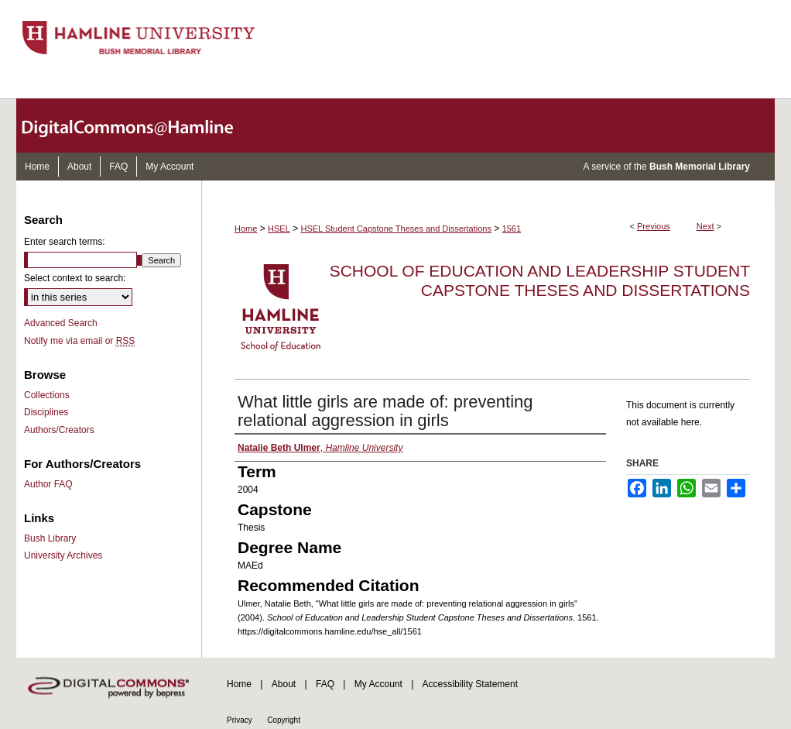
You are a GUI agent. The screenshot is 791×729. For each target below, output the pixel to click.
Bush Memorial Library (699, 166)
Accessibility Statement (470, 684)
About (284, 684)
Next (705, 226)
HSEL (279, 228)
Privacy (239, 720)
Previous (653, 226)
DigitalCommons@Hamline (140, 125)
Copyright (283, 720)
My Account (378, 684)
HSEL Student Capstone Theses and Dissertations (396, 228)
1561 (511, 228)
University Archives (63, 555)
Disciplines (46, 412)
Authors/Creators (59, 430)
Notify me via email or (79, 340)
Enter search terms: (64, 241)
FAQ (325, 684)
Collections (47, 395)
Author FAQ (48, 484)
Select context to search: (74, 278)
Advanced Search (61, 323)
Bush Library (50, 538)
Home (246, 228)
